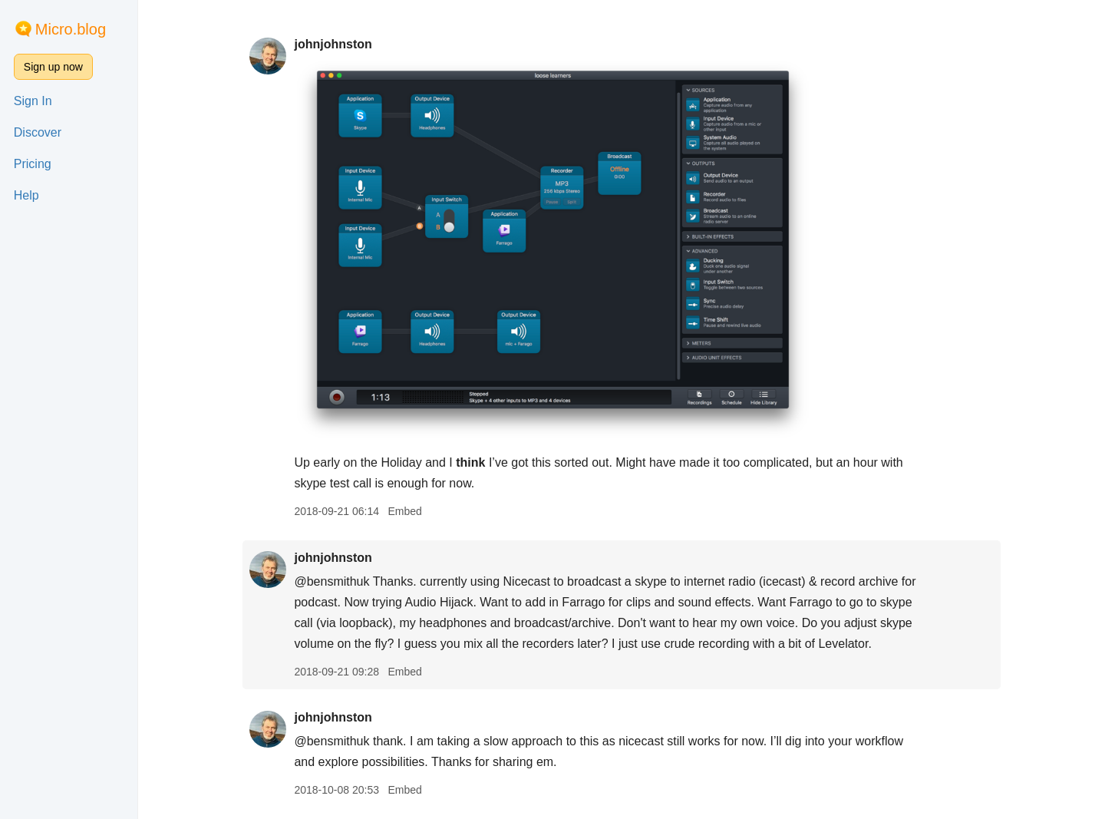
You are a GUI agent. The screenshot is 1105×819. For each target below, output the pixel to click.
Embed (404, 511)
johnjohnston (332, 44)
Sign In (33, 100)
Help (26, 195)
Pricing (32, 163)
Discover (37, 132)
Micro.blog (70, 29)
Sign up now (53, 67)
